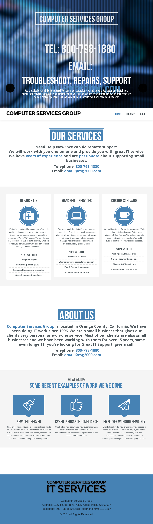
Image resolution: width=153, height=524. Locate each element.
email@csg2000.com (82, 170)
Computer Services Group (76, 19)
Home (118, 114)
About (143, 114)
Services (130, 114)
